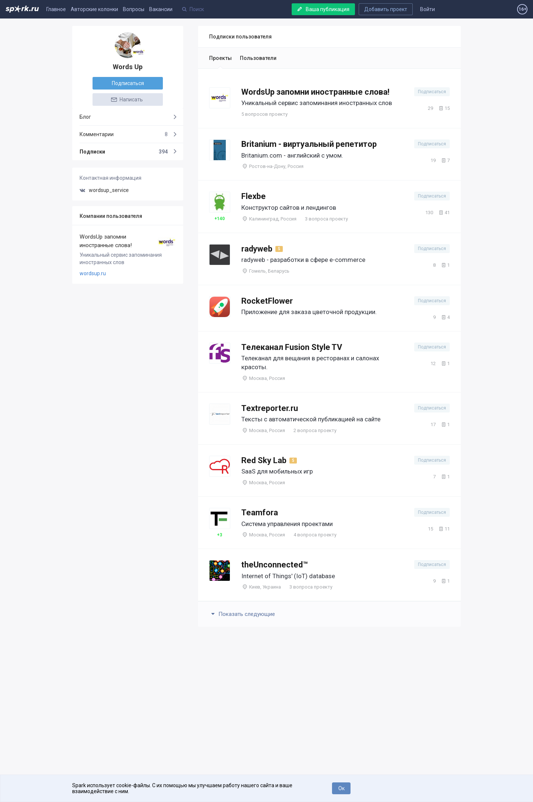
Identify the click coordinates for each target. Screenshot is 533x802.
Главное (56, 9)
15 (444, 108)
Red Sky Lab (263, 460)
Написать (126, 99)
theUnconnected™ (274, 564)
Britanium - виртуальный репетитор (309, 144)
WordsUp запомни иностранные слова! (106, 241)
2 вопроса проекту (315, 430)
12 (429, 363)
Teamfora (259, 512)
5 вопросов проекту (264, 114)
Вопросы (133, 9)
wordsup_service (104, 190)
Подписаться (128, 83)
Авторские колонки (94, 9)
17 (429, 424)
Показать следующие (242, 614)
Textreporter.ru (269, 408)
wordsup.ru (93, 273)
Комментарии (124, 134)
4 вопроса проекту (315, 535)
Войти (427, 9)
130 (425, 212)
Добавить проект (385, 9)
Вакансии (160, 9)
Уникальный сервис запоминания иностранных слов (121, 258)
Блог (85, 117)
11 (444, 528)
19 (429, 160)
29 (427, 108)
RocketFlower (267, 301)
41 (444, 212)
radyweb (256, 248)
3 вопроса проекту (326, 219)
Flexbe (253, 196)
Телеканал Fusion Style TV (291, 347)
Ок (341, 788)
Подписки (124, 152)
